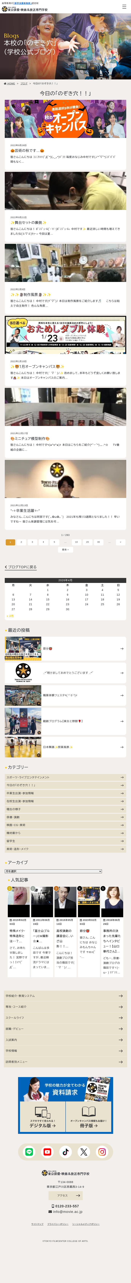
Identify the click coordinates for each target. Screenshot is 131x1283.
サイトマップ (37, 1224)
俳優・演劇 (65, 817)
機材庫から (65, 833)
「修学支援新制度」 (22, 3)
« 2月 (10, 615)
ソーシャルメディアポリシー (86, 1224)
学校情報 (64, 1050)
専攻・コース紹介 (64, 1006)
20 (87, 542)
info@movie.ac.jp (65, 1212)
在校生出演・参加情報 (65, 801)
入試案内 (64, 1039)
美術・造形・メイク (65, 849)
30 (98, 542)
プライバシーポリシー (57, 1224)
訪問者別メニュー (64, 1061)
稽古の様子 (65, 809)
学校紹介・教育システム (64, 995)
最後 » (65, 549)
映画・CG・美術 (65, 825)
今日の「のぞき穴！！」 (65, 785)
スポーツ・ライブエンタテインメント (65, 777)
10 (76, 542)
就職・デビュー (64, 1028)
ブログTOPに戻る (21, 567)
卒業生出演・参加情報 (65, 793)
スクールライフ (64, 1017)
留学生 (65, 841)
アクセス (68, 1195)
